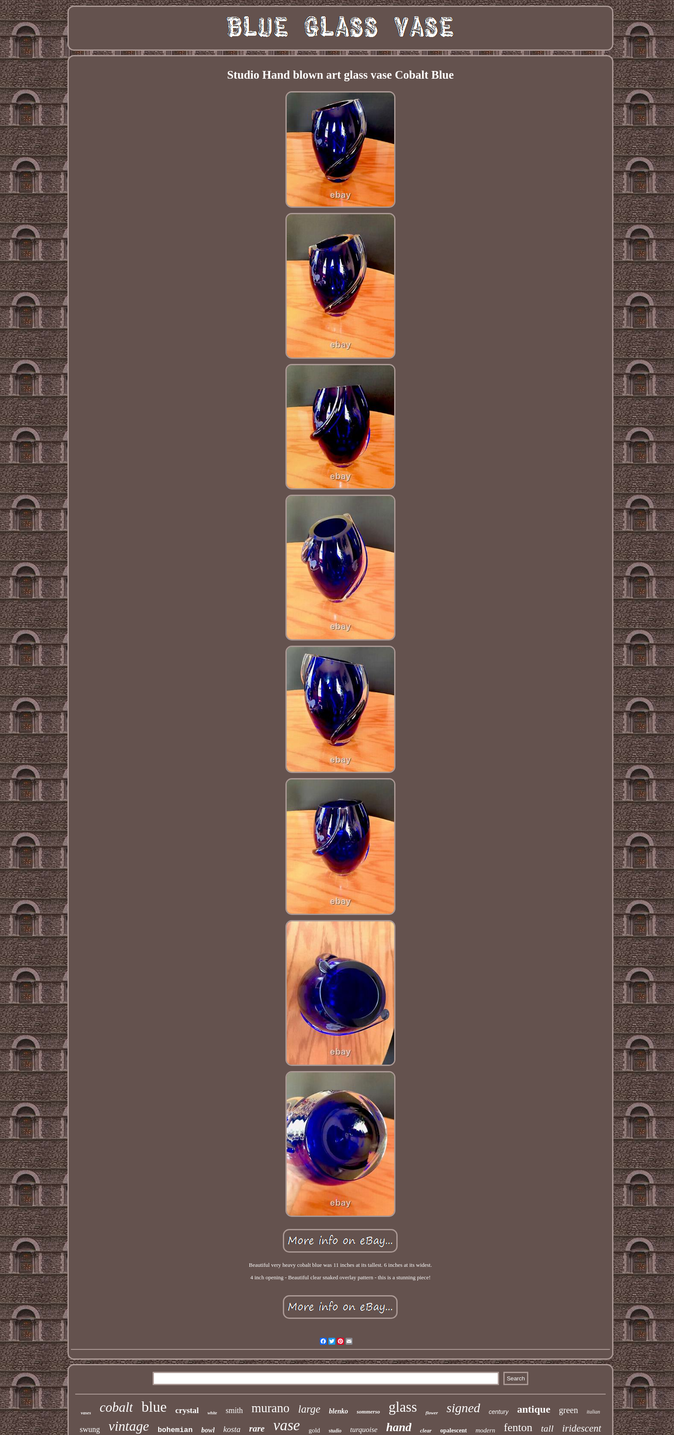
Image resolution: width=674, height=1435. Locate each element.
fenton (518, 1427)
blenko (338, 1411)
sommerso (368, 1411)
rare (257, 1428)
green (568, 1410)
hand (398, 1427)
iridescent (581, 1428)
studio (335, 1431)
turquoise (364, 1430)
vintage (128, 1426)
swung (90, 1429)
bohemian (175, 1430)
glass (403, 1407)
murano (270, 1408)
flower (432, 1412)
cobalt (116, 1407)
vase (286, 1425)
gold (314, 1430)
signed (463, 1408)
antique (533, 1409)
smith (234, 1410)
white (212, 1412)
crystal (187, 1410)
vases (86, 1412)
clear (426, 1430)
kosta (231, 1429)
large (309, 1409)
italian (593, 1412)
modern (485, 1430)
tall (547, 1428)
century (499, 1411)
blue (154, 1407)
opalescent (453, 1430)
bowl (207, 1430)
